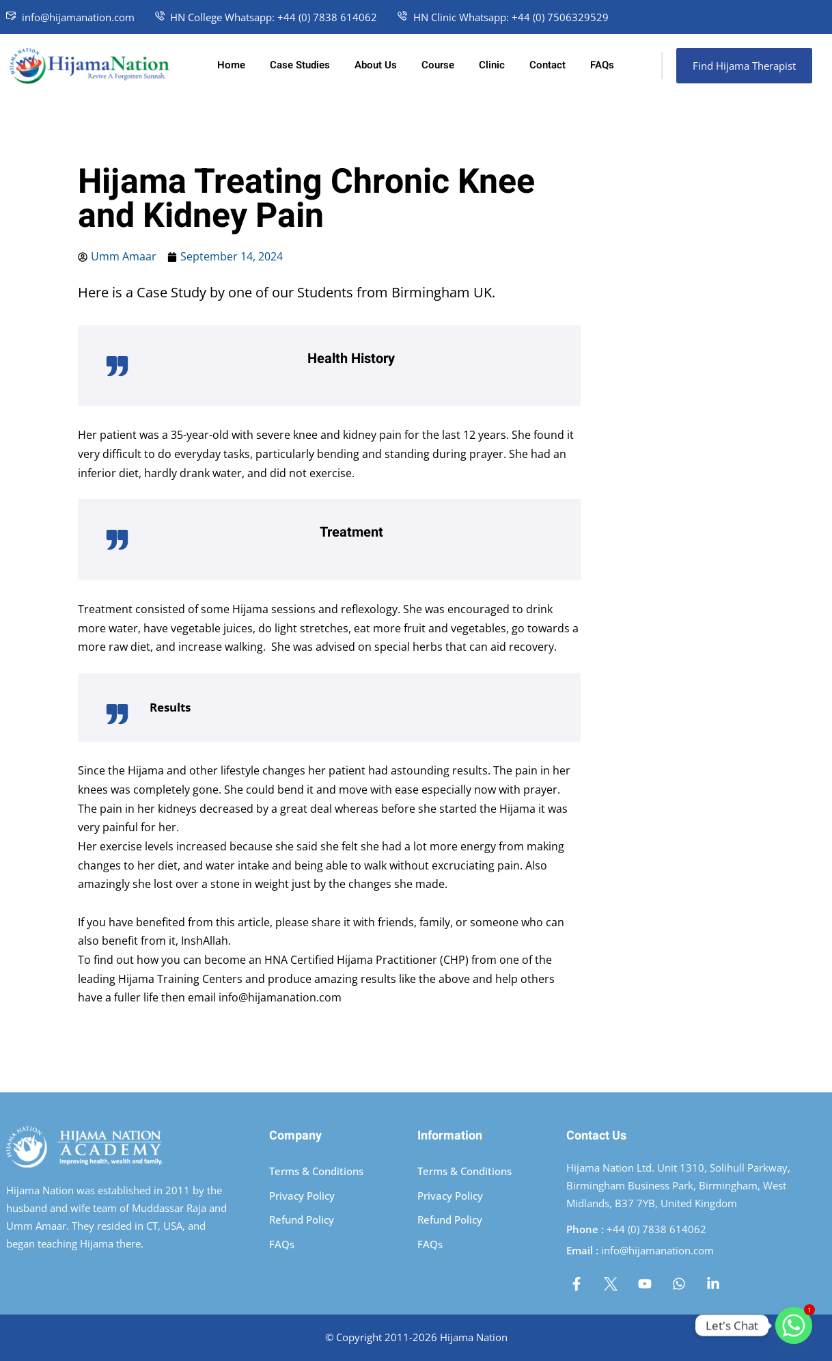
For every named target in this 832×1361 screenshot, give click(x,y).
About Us (376, 64)
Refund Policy (301, 1219)
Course (437, 64)
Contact (547, 64)
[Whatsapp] (793, 1325)
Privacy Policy (302, 1195)
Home (231, 64)
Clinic (492, 64)
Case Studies (300, 64)
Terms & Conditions (316, 1171)
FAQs (602, 64)
